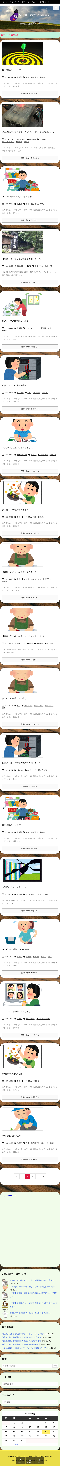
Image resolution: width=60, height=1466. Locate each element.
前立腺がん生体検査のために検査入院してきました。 (31, 1313)
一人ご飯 (27, 517)
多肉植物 (32, 139)
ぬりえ (33, 455)
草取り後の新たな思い (12, 1136)
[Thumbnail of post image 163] (23, 432)
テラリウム (39, 266)
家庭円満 (36, 957)
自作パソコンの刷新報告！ (14, 385)
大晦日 (38, 894)
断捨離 (43, 328)
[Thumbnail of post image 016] (23, 244)
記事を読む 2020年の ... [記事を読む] (30, 973)
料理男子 (41, 517)
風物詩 (42, 77)
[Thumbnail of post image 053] (23, 117)
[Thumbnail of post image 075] (23, 557)
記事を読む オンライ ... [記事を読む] (30, 1035)
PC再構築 (36, 393)
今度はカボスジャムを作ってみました (19, 572)
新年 (27, 77)
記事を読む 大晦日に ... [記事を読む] (30, 911)
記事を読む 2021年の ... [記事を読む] (30, 220)
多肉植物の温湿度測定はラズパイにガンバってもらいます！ (29, 132)
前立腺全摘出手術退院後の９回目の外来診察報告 (21, 1337)
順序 (50, 957)
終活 (49, 328)
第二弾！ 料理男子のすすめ (15, 510)
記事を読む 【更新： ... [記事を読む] (30, 660)
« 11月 (16, 1444)
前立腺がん (35, 1143)
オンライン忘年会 (43, 1019)
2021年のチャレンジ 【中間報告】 (18, 197)
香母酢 (4, 581)
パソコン (20, 393)
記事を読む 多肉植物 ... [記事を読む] (30, 158)
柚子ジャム (49, 644)
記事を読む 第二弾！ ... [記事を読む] (30, 533)
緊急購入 (46, 894)
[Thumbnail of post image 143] (23, 370)
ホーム (5, 2)
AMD (29, 393)
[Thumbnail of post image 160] (23, 872)
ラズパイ (43, 139)
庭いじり (44, 1143)
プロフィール (44, 2)
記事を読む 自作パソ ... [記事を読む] (30, 409)
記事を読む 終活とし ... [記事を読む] (30, 347)
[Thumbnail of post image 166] (23, 748)
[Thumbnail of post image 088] (23, 934)
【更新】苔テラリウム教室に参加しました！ (22, 259)
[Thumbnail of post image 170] (23, 996)
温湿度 (26, 142)
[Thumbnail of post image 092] (23, 1059)
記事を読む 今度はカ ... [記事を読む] (30, 598)
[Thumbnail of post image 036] (23, 55)
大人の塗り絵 (22, 455)
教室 (46, 266)
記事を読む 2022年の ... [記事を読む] (30, 93)
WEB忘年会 (30, 1019)
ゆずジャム (38, 706)
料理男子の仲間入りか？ (13, 1074)
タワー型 (36, 770)
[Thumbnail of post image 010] (23, 306)
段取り (43, 957)
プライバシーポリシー (29, 2)
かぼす (26, 579)
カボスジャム (36, 579)
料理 (18, 517)
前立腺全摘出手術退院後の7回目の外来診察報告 (21, 1344)
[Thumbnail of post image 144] (23, 182)
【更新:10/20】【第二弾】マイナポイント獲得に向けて (24, 1348)
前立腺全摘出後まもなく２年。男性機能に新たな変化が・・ (34, 1280)
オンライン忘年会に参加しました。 (18, 1011)
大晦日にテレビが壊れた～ (14, 887)
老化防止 (53, 455)
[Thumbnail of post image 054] (23, 683)
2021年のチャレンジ (11, 825)
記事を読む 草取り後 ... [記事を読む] (30, 1159)
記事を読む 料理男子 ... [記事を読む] (30, 1097)
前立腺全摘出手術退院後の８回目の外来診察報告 (21, 1341)
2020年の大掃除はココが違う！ (16, 949)
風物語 (19, 77)
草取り (52, 1143)
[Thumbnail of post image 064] (23, 621)
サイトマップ (14, 2)
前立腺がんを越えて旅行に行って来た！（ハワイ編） (23, 1334)
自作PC (45, 393)
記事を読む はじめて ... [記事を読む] (30, 724)
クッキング (28, 706)
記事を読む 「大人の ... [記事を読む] (30, 471)
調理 (3, 708)
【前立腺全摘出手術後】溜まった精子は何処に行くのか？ (33, 1287)
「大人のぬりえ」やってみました (17, 447)
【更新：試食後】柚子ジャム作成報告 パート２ (24, 636)
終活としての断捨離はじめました (17, 321)
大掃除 (28, 957)
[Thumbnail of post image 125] (23, 810)
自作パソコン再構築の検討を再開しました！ (22, 763)
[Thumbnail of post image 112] (23, 1121)
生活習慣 (34, 77)
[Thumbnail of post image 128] (23, 495)
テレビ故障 (30, 894)
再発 (27, 1143)
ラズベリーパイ (8, 142)
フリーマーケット (32, 328)
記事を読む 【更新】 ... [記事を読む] (30, 282)
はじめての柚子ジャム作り (14, 698)
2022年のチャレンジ (11, 70)
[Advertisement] (30, 1231)
